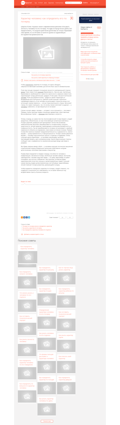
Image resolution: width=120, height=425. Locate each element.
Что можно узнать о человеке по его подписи (27, 295)
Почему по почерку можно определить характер (37, 226)
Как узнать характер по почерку (32, 228)
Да (62, 217)
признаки (41, 114)
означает (41, 92)
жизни (23, 92)
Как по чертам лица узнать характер (66, 269)
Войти (85, 3)
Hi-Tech (40, 3)
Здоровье (51, 3)
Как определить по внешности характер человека (27, 386)
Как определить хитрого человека (26, 273)
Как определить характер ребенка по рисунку (66, 291)
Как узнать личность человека (27, 340)
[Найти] (81, 3)
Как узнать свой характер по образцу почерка (45, 77)
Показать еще (47, 421)
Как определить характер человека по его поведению (26, 362)
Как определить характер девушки (65, 378)
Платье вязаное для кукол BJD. (90, 74)
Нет (70, 217)
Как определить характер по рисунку (46, 269)
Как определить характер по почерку (46, 247)
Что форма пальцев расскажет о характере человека (46, 356)
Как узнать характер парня (66, 336)
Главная (22, 6)
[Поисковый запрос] (73, 3)
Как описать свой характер (65, 357)
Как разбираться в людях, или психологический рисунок (26, 249)
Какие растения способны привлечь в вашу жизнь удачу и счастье (90, 37)
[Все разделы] (94, 3)
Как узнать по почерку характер (41, 75)
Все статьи (91, 79)
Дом (45, 3)
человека (24, 107)
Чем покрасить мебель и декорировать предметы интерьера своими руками (89, 68)
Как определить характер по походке (46, 378)
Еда (36, 3)
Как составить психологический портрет (65, 314)
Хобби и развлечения (30, 6)
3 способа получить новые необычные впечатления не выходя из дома (89, 60)
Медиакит (85, 14)
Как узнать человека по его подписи (46, 334)
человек (23, 97)
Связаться (96, 14)
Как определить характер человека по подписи (36, 230)
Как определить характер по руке (45, 290)
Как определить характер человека (65, 247)
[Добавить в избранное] (71, 18)
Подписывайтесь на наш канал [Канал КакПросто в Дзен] (90, 19)
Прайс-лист (90, 14)
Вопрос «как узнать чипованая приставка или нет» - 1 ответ (42, 80)
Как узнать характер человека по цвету (46, 400)
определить (29, 85)
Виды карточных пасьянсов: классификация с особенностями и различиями (90, 53)
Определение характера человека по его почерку (46, 312)
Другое (38, 6)
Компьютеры (59, 3)
